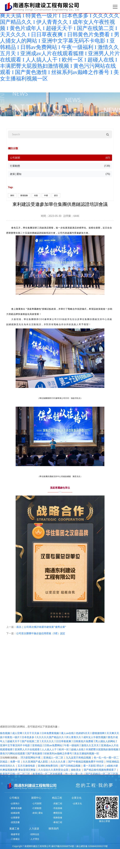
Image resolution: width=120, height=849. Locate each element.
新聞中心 (36, 797)
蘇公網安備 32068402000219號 (92, 846)
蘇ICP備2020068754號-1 (63, 846)
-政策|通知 (37, 812)
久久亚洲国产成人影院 (35, 761)
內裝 (36, 195)
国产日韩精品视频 (70, 765)
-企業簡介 (15, 803)
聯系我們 (54, 828)
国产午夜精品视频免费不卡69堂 (86, 761)
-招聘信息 (34, 834)
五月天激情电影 (27, 765)
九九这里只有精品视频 (79, 757)
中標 (46, 195)
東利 (12, 195)
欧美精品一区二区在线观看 (48, 773)
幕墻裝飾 (24, 195)
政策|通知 (60, 174)
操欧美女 (76, 769)
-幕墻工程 (57, 822)
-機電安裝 (57, 812)
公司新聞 (60, 158)
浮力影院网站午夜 (31, 757)
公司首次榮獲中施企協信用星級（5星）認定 (40, 633)
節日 (56, 195)
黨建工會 (14, 828)
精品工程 (57, 797)
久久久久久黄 (58, 761)
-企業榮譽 (15, 817)
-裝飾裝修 (57, 817)
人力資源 (34, 828)
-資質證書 (15, 822)
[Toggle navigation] (115, 6)
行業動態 (60, 166)
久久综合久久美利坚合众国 (53, 769)
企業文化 (77, 797)
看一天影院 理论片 (94, 765)
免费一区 (15, 761)
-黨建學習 (15, 834)
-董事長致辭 (16, 808)
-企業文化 (77, 803)
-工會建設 (15, 838)
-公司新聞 (37, 803)
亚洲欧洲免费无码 (48, 765)
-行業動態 (37, 808)
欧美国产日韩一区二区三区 (15, 773)
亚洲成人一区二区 (53, 757)
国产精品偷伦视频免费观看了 (100, 769)
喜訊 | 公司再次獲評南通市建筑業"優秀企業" (41, 627)
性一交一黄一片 (74, 773)
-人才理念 (34, 838)
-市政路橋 (57, 808)
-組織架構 (15, 812)
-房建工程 (57, 803)
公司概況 (14, 797)
